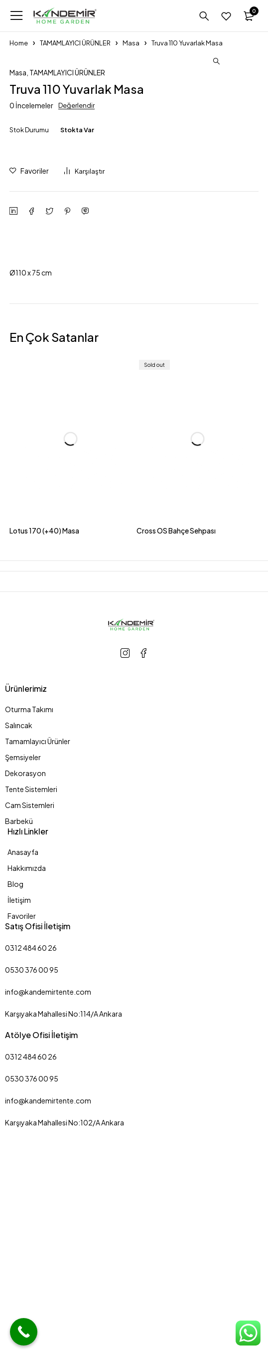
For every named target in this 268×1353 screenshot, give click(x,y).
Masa (131, 43)
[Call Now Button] (23, 1332)
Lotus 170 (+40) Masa (44, 745)
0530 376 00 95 (31, 1184)
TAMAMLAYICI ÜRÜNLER (75, 43)
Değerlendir (76, 319)
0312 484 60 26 (31, 1162)
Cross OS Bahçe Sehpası (176, 745)
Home (18, 43)
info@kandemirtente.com (48, 1206)
